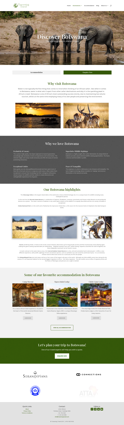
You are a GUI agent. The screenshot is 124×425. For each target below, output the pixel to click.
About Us (104, 5)
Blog (97, 5)
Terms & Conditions (27, 413)
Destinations (76, 5)
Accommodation (89, 5)
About (27, 409)
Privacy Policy (27, 411)
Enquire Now (87, 72)
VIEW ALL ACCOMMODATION (62, 327)
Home (69, 5)
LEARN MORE (28, 318)
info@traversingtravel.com (62, 417)
